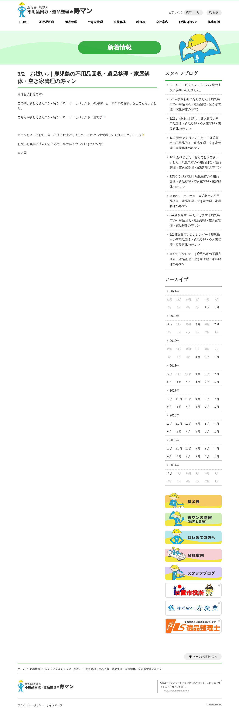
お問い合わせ (188, 22)
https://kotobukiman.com (176, 690)
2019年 (174, 340)
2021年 (174, 291)
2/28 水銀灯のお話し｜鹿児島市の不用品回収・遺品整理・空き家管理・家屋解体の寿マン (195, 123)
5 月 (179, 381)
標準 (189, 12)
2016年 (174, 415)
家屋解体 (120, 22)
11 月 (179, 398)
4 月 (188, 332)
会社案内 (162, 22)
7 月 (216, 324)
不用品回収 (46, 22)
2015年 (174, 440)
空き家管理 (95, 22)
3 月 (198, 356)
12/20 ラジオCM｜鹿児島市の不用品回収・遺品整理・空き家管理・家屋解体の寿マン (195, 181)
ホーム (22, 668)
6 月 (169, 381)
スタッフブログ (181, 73)
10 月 (188, 374)
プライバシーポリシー (31, 705)
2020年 (174, 315)
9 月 (198, 324)
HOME (24, 22)
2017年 (174, 390)
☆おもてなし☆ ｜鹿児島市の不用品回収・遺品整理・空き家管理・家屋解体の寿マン (195, 259)
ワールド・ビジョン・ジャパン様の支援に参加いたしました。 (195, 87)
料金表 (140, 22)
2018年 (174, 365)
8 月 (207, 374)
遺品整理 (71, 22)
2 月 (207, 307)
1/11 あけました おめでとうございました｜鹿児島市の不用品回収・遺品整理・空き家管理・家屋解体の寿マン (195, 162)
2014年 (174, 465)
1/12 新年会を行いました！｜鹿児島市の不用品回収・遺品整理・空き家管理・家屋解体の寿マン (195, 143)
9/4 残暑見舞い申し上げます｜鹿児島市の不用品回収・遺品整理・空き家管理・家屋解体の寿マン (195, 220)
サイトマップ (54, 705)
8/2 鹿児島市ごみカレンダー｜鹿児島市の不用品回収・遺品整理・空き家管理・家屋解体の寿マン (195, 239)
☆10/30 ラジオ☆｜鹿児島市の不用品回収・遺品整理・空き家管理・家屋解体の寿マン (195, 201)
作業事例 (214, 22)
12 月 (169, 324)
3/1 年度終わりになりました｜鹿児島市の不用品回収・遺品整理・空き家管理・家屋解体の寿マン (195, 104)
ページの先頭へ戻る (205, 656)
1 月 (216, 307)
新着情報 (35, 668)
